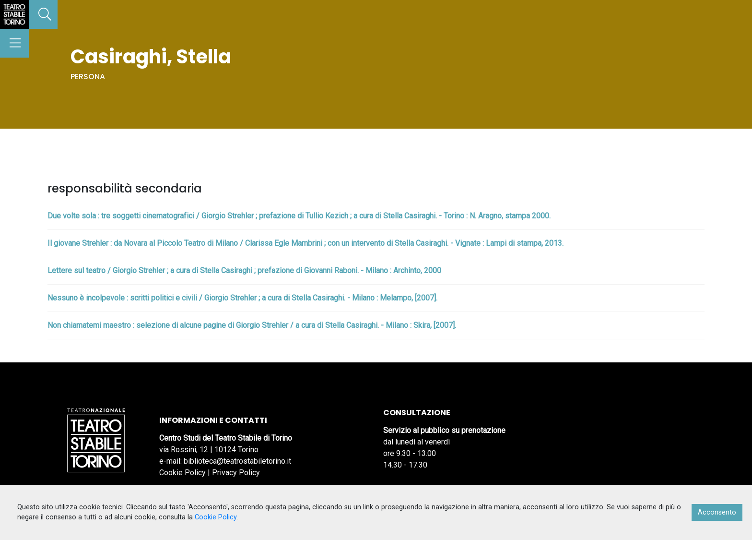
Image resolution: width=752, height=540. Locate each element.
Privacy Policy (236, 472)
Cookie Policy (182, 472)
